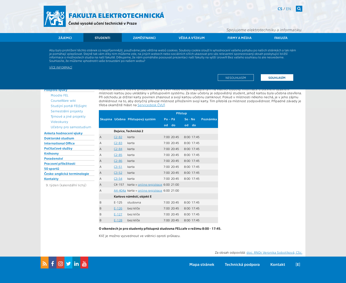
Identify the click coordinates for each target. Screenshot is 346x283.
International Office (59, 143)
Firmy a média (240, 38)
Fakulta (281, 38)
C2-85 (118, 155)
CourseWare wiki (63, 100)
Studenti (102, 38)
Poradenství (53, 158)
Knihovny (51, 153)
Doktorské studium (59, 138)
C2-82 (118, 137)
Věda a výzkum (192, 38)
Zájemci (65, 38)
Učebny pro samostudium (71, 127)
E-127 (118, 214)
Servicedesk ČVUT (151, 105)
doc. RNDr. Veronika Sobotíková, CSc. (274, 252)
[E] (298, 264)
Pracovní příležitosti (59, 163)
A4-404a (120, 190)
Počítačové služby (58, 148)
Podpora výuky (55, 90)
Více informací (60, 67)
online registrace (150, 184)
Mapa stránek (201, 264)
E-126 (118, 208)
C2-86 (118, 161)
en (288, 8)
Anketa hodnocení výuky (63, 133)
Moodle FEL (59, 95)
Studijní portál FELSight (69, 106)
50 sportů (51, 168)
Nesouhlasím (236, 77)
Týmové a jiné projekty (68, 116)
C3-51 (118, 166)
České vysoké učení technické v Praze (102, 23)
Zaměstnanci (144, 38)
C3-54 (118, 178)
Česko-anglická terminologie (66, 174)
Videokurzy (59, 122)
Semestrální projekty (67, 111)
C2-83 (118, 143)
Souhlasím (277, 77)
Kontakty (51, 179)
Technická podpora (242, 264)
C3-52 (118, 172)
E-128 (118, 220)
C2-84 (118, 149)
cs (280, 8)
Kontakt (277, 264)
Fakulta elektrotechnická (116, 15)
